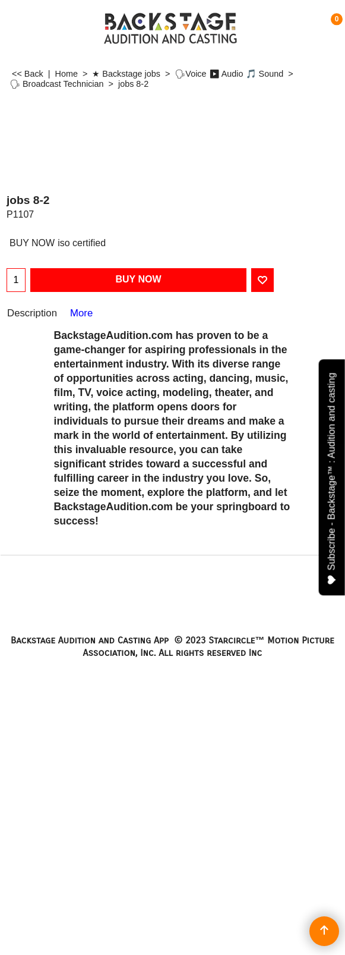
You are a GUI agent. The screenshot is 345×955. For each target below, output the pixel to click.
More (81, 313)
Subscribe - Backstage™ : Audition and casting (331, 479)
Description (32, 313)
